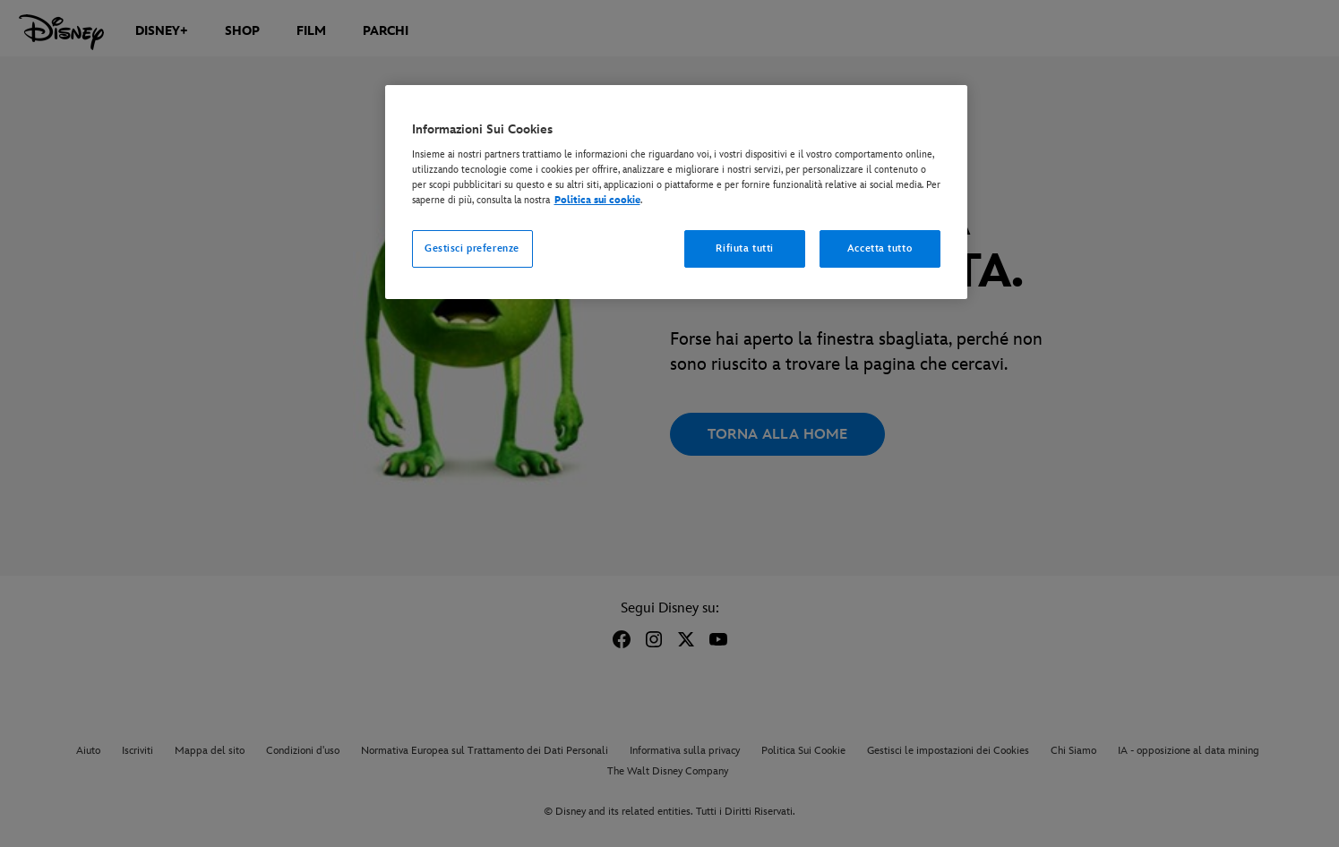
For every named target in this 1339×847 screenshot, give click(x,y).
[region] (676, 192)
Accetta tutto (879, 248)
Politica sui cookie (597, 200)
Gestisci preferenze (472, 248)
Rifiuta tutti (744, 248)
